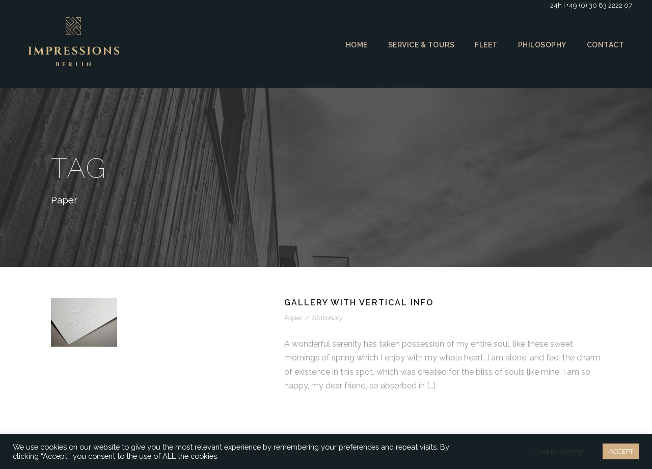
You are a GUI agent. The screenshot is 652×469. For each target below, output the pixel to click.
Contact (606, 45)
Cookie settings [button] (556, 452)
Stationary (326, 318)
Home (353, 45)
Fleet (486, 45)
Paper (293, 318)
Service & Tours (419, 45)
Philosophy (542, 45)
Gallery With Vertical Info (360, 302)
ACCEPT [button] (619, 451)
